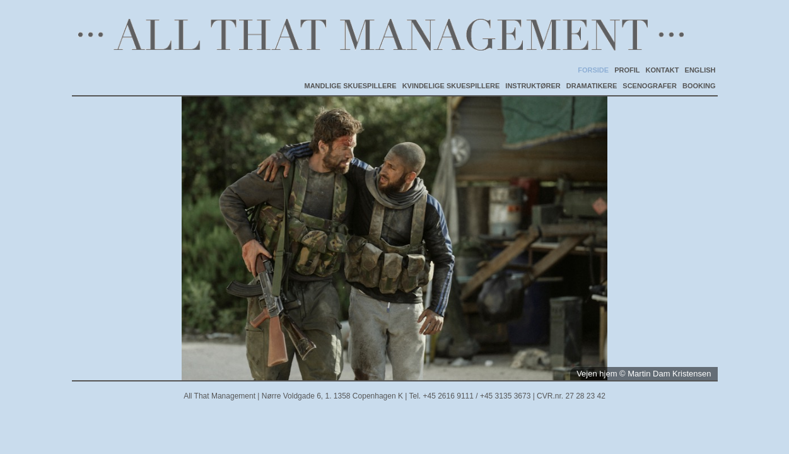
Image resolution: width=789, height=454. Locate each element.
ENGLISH (700, 70)
